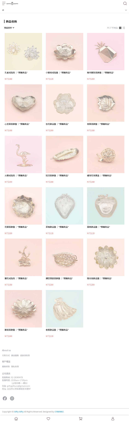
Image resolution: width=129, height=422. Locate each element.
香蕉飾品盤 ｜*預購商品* (57, 330)
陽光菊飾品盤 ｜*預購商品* (99, 278)
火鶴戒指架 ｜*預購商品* (16, 175)
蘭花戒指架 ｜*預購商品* (16, 278)
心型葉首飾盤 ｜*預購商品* (17, 124)
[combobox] (9, 27)
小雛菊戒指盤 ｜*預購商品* (58, 72)
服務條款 (6, 366)
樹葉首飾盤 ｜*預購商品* (98, 124)
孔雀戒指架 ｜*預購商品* (16, 72)
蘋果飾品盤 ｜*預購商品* (98, 227)
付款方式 (6, 355)
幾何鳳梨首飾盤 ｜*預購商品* (100, 72)
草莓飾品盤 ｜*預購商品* (57, 227)
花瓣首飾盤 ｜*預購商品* (16, 227)
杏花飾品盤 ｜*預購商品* (57, 124)
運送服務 (15, 355)
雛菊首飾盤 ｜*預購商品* (16, 330)
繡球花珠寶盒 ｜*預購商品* (99, 175)
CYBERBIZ (59, 411)
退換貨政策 (25, 355)
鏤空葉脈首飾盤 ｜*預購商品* (59, 278)
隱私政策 (15, 366)
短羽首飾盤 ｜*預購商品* (57, 175)
